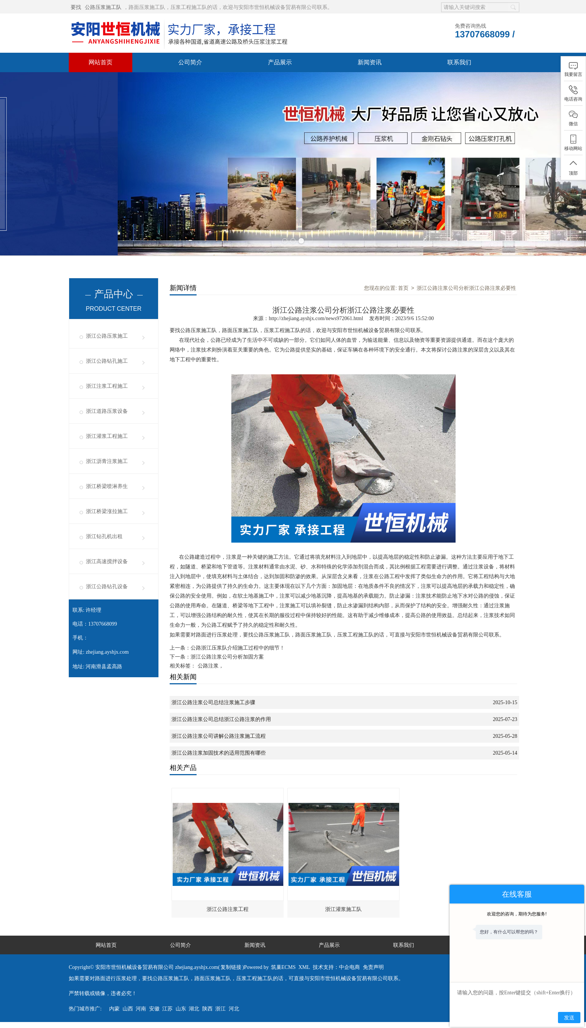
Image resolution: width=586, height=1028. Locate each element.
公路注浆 (208, 666)
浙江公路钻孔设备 (107, 586)
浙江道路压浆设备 (107, 411)
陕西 (207, 1009)
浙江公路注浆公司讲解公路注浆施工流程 (219, 736)
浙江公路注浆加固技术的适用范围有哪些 (219, 753)
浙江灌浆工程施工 (107, 436)
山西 (128, 1009)
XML (304, 967)
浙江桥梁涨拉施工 (107, 511)
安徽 (154, 1009)
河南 (141, 1009)
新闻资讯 (370, 62)
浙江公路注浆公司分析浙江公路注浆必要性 (466, 288)
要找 (76, 7)
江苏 (167, 1009)
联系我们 (459, 62)
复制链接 (230, 967)
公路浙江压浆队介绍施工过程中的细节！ (238, 648)
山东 (181, 1009)
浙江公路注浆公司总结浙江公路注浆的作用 (221, 719)
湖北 (194, 1009)
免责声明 (373, 967)
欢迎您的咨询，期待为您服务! (516, 914)
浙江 (220, 1009)
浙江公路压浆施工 (107, 336)
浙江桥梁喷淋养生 (107, 486)
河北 (234, 1009)
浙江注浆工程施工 (107, 386)
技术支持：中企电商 (336, 967)
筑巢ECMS (283, 967)
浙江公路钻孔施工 (107, 361)
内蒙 (114, 1009)
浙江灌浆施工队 (343, 909)
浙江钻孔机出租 (104, 536)
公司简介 (190, 62)
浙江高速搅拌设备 (107, 561)
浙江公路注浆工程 (228, 909)
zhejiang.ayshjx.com (107, 652)
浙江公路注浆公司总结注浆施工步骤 (213, 702)
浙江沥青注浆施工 (107, 461)
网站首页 (100, 62)
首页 (403, 288)
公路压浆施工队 (103, 7)
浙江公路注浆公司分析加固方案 (227, 657)
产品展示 (280, 62)
